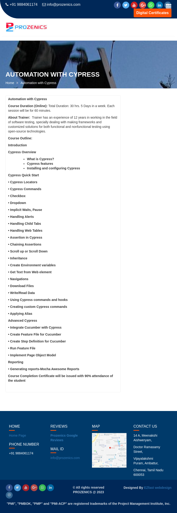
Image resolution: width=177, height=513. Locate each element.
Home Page (17, 439)
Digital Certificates (152, 13)
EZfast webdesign (157, 487)
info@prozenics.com (61, 4)
